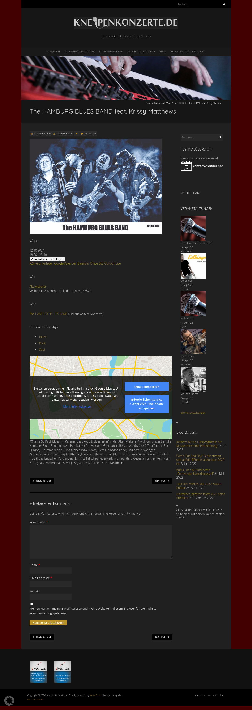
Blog (162, 51)
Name (35, 565)
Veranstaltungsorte (141, 51)
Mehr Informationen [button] (77, 406)
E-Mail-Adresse (41, 578)
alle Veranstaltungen (193, 412)
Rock (163, 103)
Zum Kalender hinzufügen (47, 259)
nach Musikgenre (111, 51)
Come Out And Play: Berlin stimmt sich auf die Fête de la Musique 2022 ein (200, 459)
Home (149, 103)
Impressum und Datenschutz (210, 694)
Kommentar (39, 522)
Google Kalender (65, 263)
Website (35, 591)
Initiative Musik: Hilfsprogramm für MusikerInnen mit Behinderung (199, 444)
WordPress (95, 695)
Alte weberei (38, 286)
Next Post (162, 481)
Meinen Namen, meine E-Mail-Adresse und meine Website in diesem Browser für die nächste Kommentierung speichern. (93, 611)
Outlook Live (112, 263)
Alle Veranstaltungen (80, 51)
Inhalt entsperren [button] (146, 387)
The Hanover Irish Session (196, 243)
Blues (156, 103)
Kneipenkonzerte (64, 133)
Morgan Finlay (189, 394)
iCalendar (83, 263)
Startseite (54, 51)
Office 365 (97, 263)
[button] (9, 701)
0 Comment (90, 133)
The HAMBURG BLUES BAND (49, 314)
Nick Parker (188, 356)
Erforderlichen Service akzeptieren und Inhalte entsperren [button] (147, 404)
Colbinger (186, 281)
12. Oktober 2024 (42, 133)
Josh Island (187, 318)
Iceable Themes (35, 699)
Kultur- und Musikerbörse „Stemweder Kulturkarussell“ (195, 472)
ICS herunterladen (42, 263)
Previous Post (42, 481)
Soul (169, 103)
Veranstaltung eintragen (187, 51)
